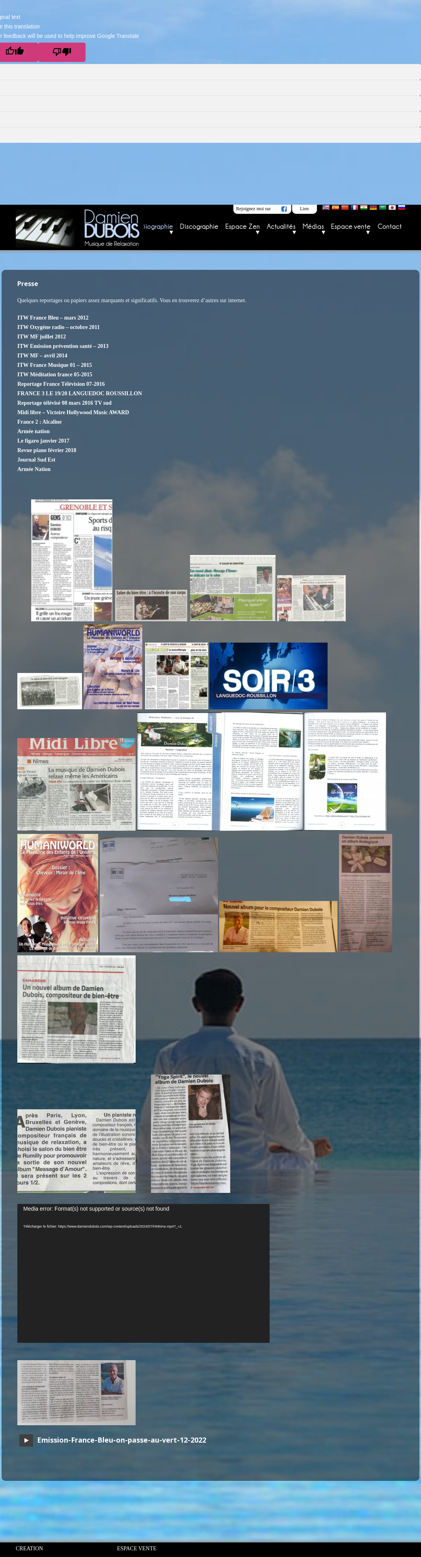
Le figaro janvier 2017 (43, 441)
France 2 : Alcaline (39, 422)
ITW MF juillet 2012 (41, 337)
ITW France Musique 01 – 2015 (54, 365)
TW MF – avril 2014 (43, 356)
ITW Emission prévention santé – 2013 (62, 346)
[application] (143, 1273)
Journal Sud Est (36, 460)
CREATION (29, 1548)
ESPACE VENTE (136, 1548)
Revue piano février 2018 (46, 450)
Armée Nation (33, 469)
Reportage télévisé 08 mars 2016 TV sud (64, 403)
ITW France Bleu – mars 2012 (53, 318)
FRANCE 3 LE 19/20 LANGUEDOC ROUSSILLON (79, 393)
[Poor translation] (62, 52)
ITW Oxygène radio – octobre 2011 (58, 327)
